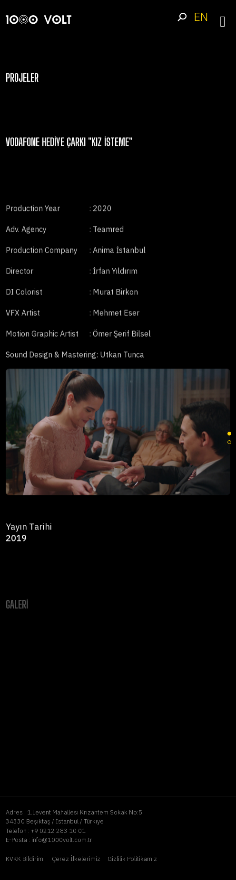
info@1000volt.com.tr (61, 840)
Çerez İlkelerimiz (76, 859)
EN (201, 16)
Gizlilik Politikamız (132, 859)
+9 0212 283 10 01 (58, 831)
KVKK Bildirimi (25, 859)
